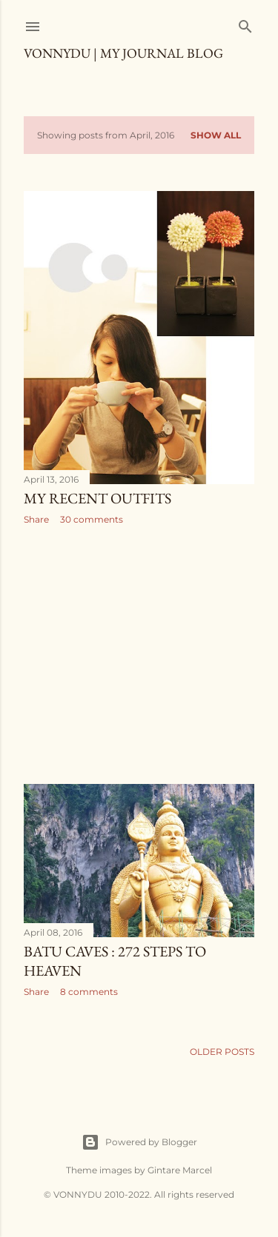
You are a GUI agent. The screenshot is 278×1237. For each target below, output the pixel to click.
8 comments (89, 991)
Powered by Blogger (139, 1142)
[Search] (245, 23)
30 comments (91, 519)
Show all (216, 135)
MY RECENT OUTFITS (97, 498)
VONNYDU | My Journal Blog (123, 52)
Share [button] (36, 519)
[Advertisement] (139, 654)
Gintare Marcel (180, 1170)
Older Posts (222, 1051)
